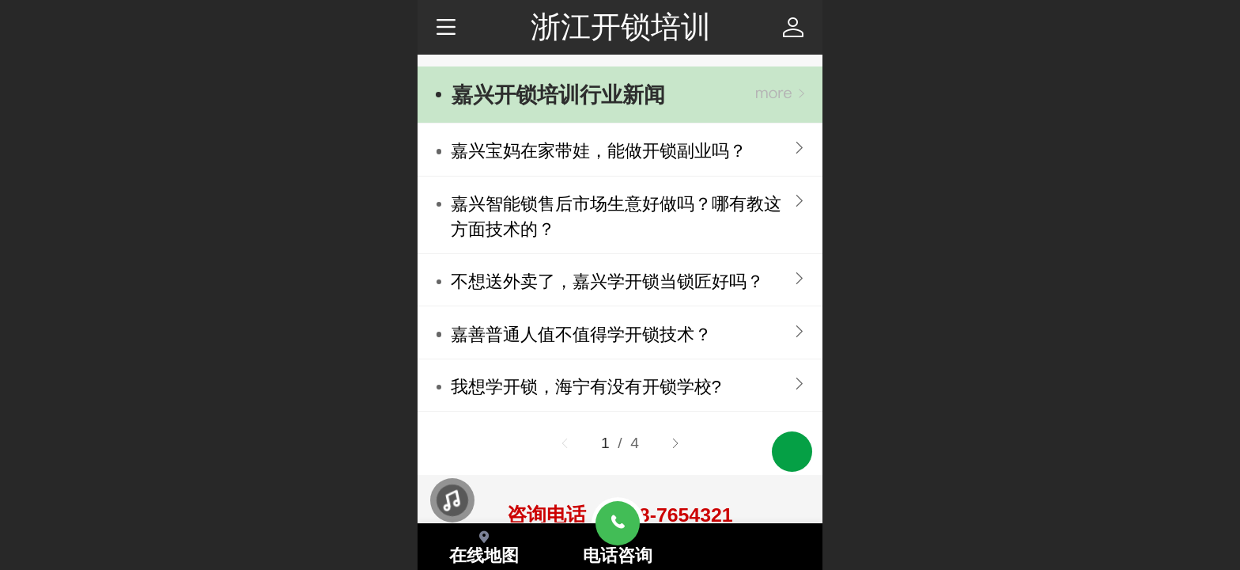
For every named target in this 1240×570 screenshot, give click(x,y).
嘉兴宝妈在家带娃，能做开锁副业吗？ (599, 151)
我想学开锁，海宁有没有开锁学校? (586, 387)
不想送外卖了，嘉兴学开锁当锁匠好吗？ (607, 281)
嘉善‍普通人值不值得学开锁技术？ (581, 334)
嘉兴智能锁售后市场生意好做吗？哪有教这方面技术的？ (616, 216)
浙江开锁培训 (621, 27)
